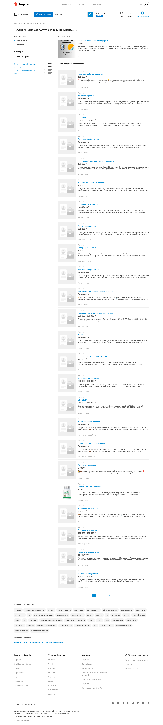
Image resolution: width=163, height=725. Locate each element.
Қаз (141, 4)
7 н (107, 615)
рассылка (33, 620)
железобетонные (21, 631)
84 (109, 595)
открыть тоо (19, 615)
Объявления (21, 14)
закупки (17, 73)
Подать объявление (142, 14)
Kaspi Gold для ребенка (22, 664)
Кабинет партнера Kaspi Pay (92, 688)
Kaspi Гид (51, 694)
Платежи (51, 668)
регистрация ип (127, 610)
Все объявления (21, 36)
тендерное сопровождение (75, 620)
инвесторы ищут (66, 625)
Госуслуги (52, 685)
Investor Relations (131, 668)
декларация (19, 625)
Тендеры (20, 44)
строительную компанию (43, 615)
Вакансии (128, 664)
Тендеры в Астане (20, 642)
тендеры (17, 67)
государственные (64, 610)
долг (107, 620)
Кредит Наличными (21, 685)
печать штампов (106, 625)
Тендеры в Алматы (36, 642)
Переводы (52, 677)
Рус (146, 4)
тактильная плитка (83, 625)
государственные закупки (25, 70)
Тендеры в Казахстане (54, 642)
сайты (99, 620)
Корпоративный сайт (21, 720)
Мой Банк (52, 673)
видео (17, 620)
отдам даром (131, 620)
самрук (89, 615)
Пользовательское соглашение (136, 660)
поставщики (79, 610)
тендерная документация (46, 625)
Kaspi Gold (17, 660)
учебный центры (139, 615)
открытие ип (141, 610)
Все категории (43, 14)
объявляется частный (39, 631)
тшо (24, 620)
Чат (121, 14)
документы (116, 615)
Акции (50, 681)
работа (126, 615)
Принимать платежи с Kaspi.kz (93, 679)
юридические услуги (123, 625)
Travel (50, 664)
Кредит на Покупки (21, 677)
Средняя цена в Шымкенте (25, 64)
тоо (29, 615)
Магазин (51, 660)
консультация (118, 620)
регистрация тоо (93, 610)
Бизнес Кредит (87, 664)
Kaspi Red (17, 668)
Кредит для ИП (19, 681)
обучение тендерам (110, 610)
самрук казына (62, 615)
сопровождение (77, 615)
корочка (99, 615)
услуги (91, 620)
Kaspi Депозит (19, 673)
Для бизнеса (20, 40)
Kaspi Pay (85, 660)
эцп (95, 625)
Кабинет (129, 14)
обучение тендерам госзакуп (51, 620)
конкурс (31, 625)
